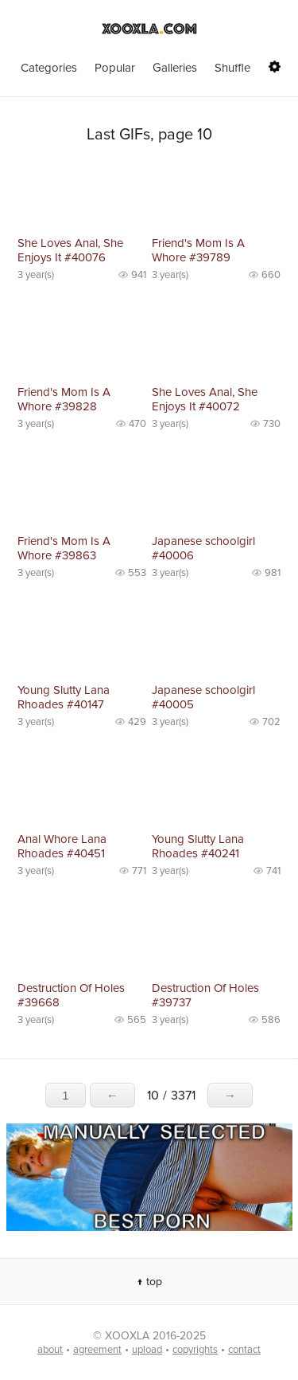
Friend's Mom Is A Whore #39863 (63, 548)
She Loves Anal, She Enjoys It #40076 (70, 250)
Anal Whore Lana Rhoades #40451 (61, 846)
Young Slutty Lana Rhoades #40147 (63, 697)
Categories (49, 68)
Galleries (175, 68)
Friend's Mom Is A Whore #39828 (63, 399)
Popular (115, 68)
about (50, 1349)
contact (244, 1349)
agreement (97, 1349)
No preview (81, 196)
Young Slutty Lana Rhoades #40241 (198, 846)
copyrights (195, 1349)
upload (147, 1349)
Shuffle (232, 68)
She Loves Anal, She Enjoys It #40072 (204, 399)
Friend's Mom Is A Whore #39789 (198, 250)
